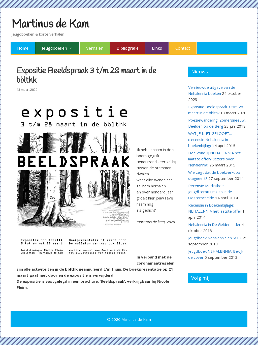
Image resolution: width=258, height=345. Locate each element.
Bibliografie (128, 48)
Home (22, 48)
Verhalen (94, 48)
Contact (182, 48)
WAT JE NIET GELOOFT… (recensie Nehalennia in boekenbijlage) (210, 139)
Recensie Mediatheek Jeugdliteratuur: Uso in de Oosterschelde (210, 191)
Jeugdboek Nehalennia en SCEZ (215, 237)
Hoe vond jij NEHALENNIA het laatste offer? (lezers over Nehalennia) (214, 158)
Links (157, 48)
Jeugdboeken (60, 48)
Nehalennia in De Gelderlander (214, 224)
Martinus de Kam (50, 24)
